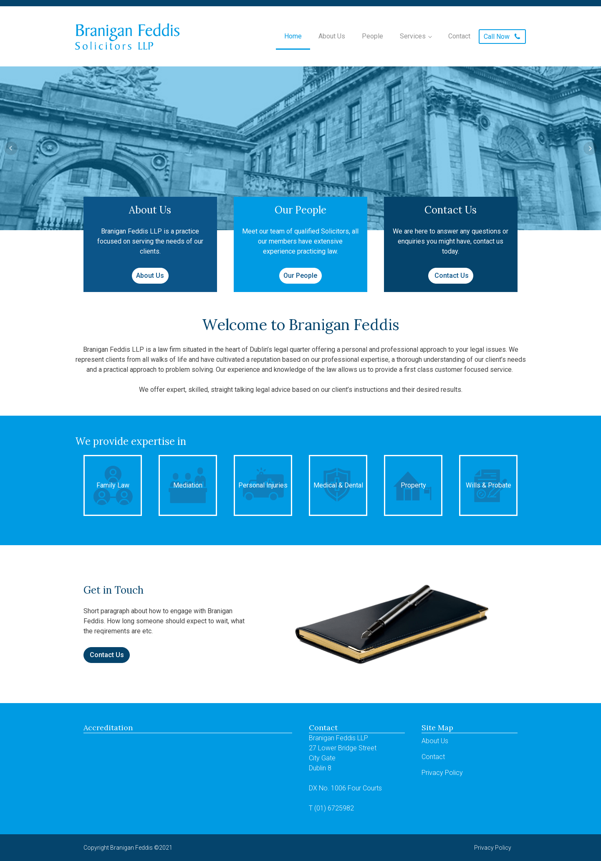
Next (590, 148)
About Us (331, 36)
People (372, 36)
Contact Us (451, 275)
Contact (459, 36)
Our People (300, 275)
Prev (11, 148)
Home (293, 36)
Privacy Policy (442, 773)
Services (413, 36)
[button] (502, 36)
